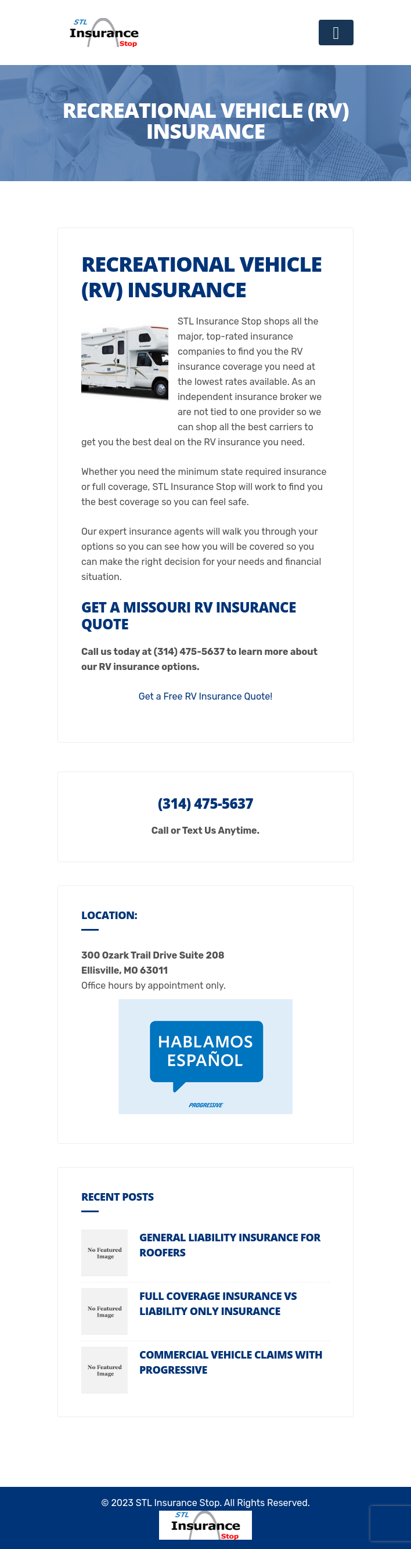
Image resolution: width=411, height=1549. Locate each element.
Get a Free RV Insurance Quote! (205, 696)
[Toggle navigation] (336, 32)
